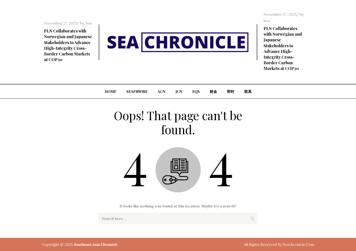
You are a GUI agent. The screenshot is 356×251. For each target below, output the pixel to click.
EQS (196, 91)
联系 (248, 91)
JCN (179, 91)
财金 (213, 91)
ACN (162, 91)
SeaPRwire (137, 91)
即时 (230, 91)
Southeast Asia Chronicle (95, 244)
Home (110, 91)
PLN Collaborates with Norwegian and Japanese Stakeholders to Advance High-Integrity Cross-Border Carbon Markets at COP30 (68, 45)
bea (89, 23)
